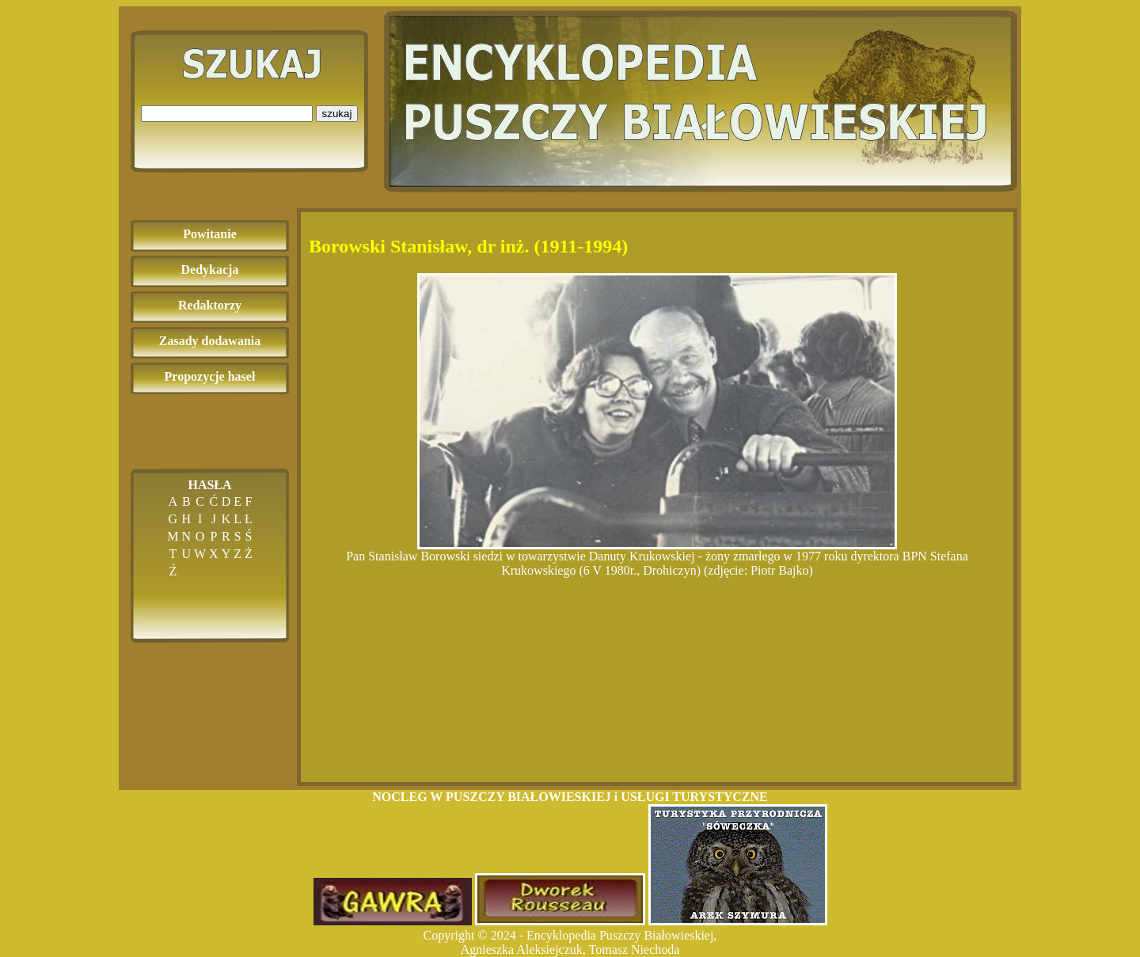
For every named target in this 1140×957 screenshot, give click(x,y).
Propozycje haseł (210, 376)
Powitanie (210, 234)
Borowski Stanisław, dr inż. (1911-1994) (468, 246)
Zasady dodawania (210, 340)
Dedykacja (210, 269)
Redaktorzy (209, 305)
